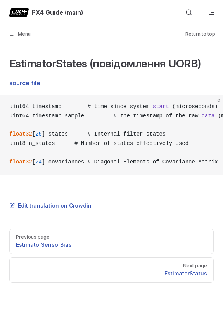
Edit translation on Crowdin (50, 205)
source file (24, 83)
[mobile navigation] (210, 12)
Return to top (200, 34)
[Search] (189, 12)
